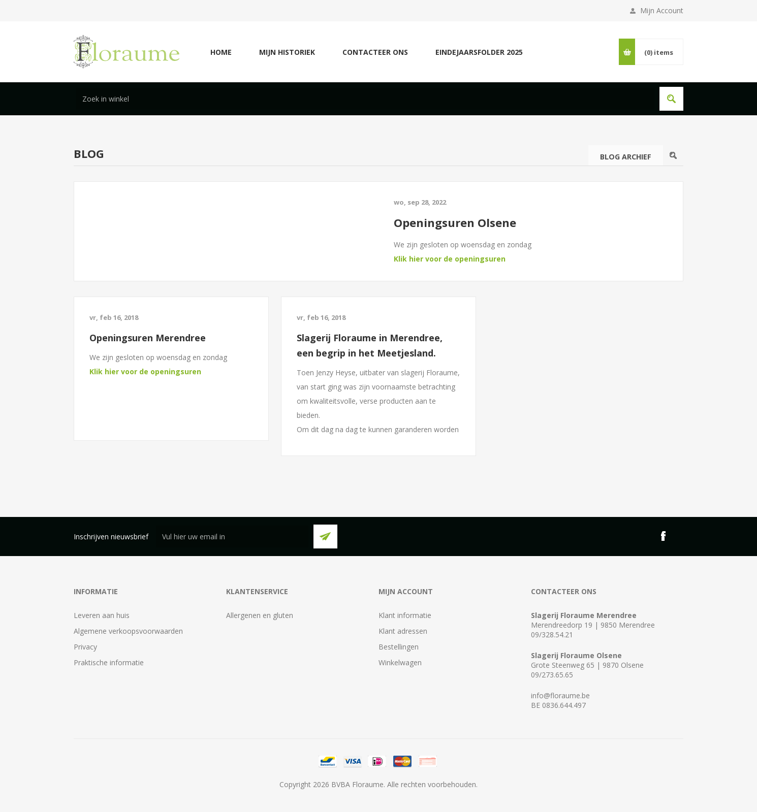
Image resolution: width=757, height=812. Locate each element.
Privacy (85, 647)
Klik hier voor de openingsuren (450, 259)
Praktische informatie (109, 662)
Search (673, 155)
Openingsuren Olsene (455, 222)
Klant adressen (402, 631)
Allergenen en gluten (259, 615)
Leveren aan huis (102, 615)
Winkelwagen (400, 662)
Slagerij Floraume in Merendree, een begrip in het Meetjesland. (370, 345)
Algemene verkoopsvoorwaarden (128, 631)
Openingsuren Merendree (147, 338)
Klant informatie (404, 615)
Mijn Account (661, 10)
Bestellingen (398, 647)
